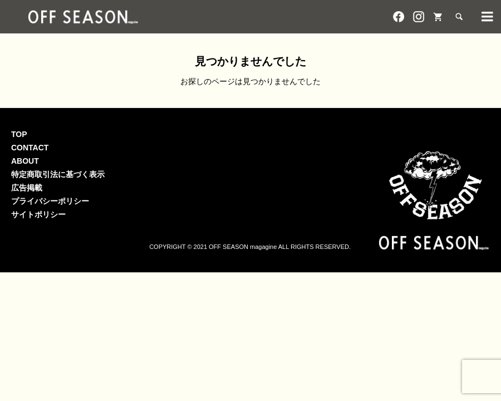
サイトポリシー (38, 214)
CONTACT (29, 147)
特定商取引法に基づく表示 (58, 174)
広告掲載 (26, 187)
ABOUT (25, 161)
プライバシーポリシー (50, 201)
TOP (19, 134)
